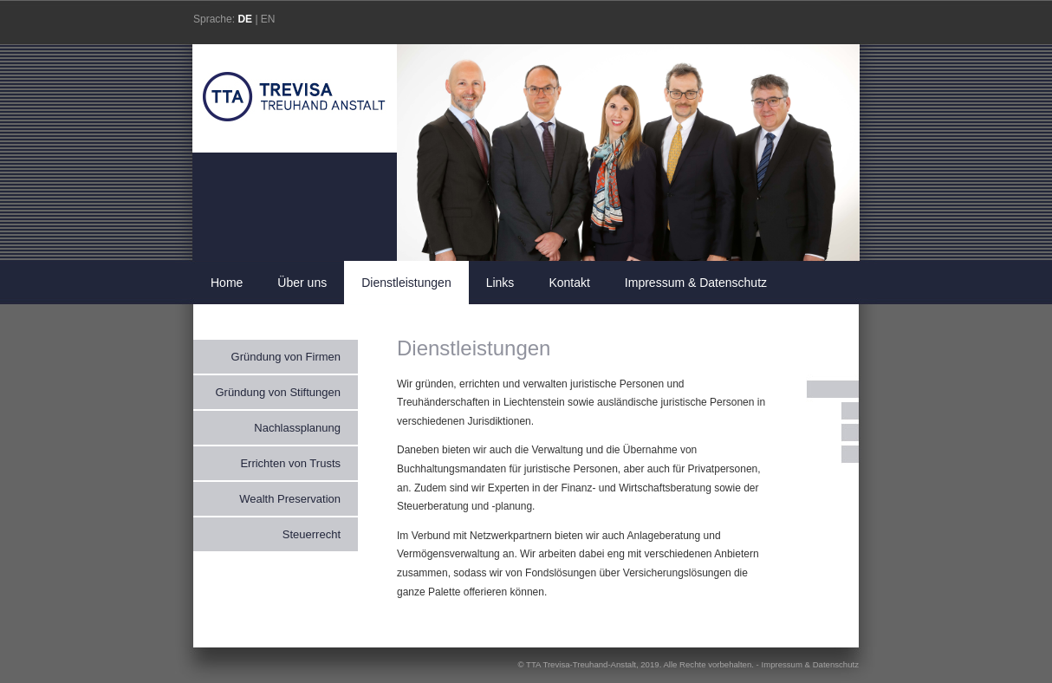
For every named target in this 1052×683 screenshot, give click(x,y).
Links (500, 282)
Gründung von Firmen (286, 356)
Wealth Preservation (290, 498)
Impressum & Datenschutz (696, 282)
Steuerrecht (311, 534)
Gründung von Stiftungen (278, 392)
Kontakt (569, 282)
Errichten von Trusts (290, 463)
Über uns (302, 282)
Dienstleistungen (406, 282)
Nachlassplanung (297, 427)
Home (227, 282)
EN (268, 19)
